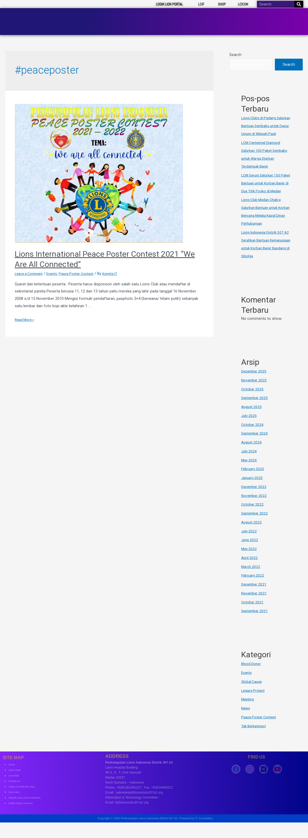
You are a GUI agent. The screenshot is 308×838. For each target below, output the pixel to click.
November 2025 (255, 388)
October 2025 (253, 397)
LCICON (243, 4)
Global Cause (252, 689)
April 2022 (249, 565)
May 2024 (249, 468)
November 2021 (255, 601)
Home (121, 16)
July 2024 (249, 459)
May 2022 (249, 556)
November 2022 (255, 503)
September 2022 (255, 521)
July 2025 (249, 423)
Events (56, 266)
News (246, 716)
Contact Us (291, 16)
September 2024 (255, 441)
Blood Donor (252, 671)
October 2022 (253, 512)
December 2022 (254, 494)
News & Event (179, 16)
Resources (261, 16)
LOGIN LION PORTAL (169, 4)
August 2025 (252, 414)
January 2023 (252, 485)
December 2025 (254, 379)
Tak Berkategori (254, 733)
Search (235, 47)
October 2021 (253, 610)
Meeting (248, 707)
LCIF (201, 4)
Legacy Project (254, 698)
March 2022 (251, 574)
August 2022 (252, 530)
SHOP (222, 4)
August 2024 (252, 450)
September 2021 (255, 619)
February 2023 (253, 476)
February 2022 (253, 583)
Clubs (233, 16)
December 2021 (254, 592)
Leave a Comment (31, 266)
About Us (145, 16)
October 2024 (253, 432)
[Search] (298, 4)
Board (210, 16)
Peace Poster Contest (83, 266)
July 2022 (249, 539)
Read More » (25, 312)
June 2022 (250, 548)
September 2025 (255, 405)
